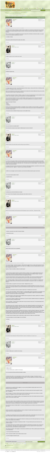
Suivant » (23, 443)
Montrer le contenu (25, 227)
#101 (44, 246)
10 (20, 443)
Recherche (26, 8)
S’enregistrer (19, 10)
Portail (22, 8)
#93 (44, 69)
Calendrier (39, 8)
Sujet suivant (14, 441)
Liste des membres (33, 8)
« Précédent (10, 443)
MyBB (8, 451)
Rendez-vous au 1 (7, 12)
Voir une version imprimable (9, 445)
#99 (44, 208)
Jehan (13, 134)
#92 (44, 54)
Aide (44, 8)
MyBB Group (14, 451)
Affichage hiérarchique (41, 17)
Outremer (14, 19)
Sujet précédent (8, 441)
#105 (44, 365)
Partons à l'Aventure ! (23, 12)
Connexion (14, 10)
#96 (44, 142)
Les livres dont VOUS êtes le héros (15, 12)
